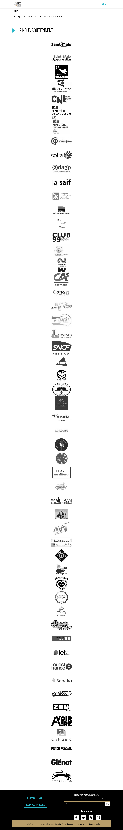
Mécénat (30, 824)
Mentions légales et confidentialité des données (54, 824)
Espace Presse (35, 804)
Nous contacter (94, 824)
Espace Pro (35, 798)
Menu (106, 4)
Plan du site (80, 824)
